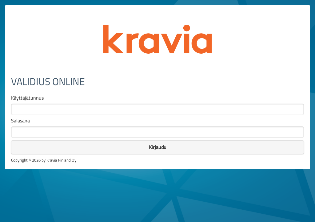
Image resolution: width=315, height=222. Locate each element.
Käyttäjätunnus (27, 98)
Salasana (20, 120)
